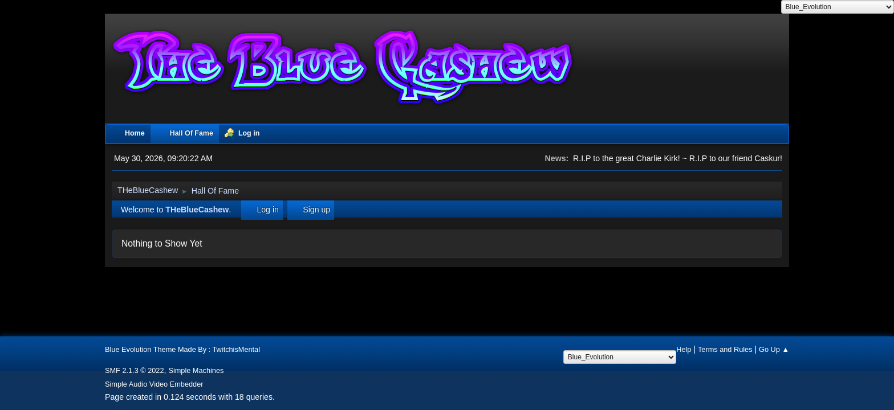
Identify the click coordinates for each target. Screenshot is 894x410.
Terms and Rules (725, 349)
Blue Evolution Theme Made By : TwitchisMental (182, 349)
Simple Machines (196, 370)
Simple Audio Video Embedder (154, 384)
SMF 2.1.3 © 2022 (134, 370)
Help (683, 349)
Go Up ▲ (774, 349)
